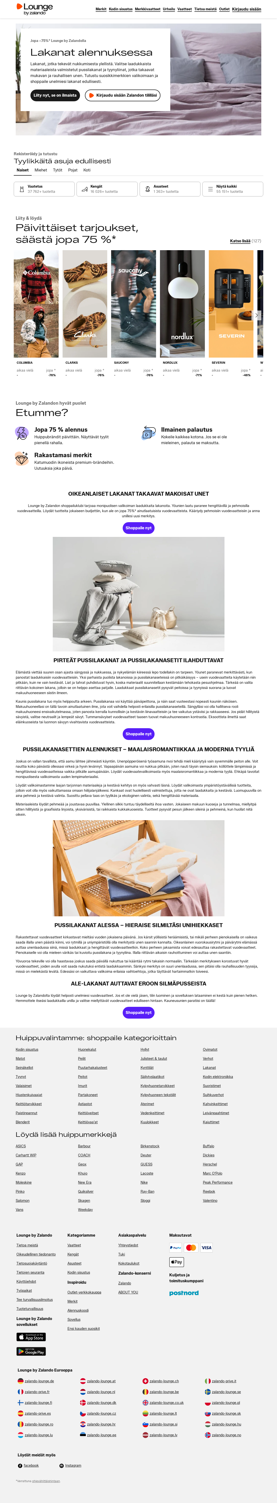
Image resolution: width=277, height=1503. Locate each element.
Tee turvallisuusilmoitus (34, 1300)
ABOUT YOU (128, 1292)
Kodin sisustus (78, 1272)
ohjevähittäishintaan (46, 1481)
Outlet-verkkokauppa (84, 1292)
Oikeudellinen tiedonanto (36, 1254)
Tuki (121, 1254)
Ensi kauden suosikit (83, 1329)
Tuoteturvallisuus (29, 1309)
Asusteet (74, 1263)
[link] (246, 9)
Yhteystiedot (128, 1245)
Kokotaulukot (128, 1263)
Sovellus (73, 1320)
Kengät (73, 1254)
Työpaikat (24, 1291)
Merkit (72, 1301)
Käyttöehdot (26, 1282)
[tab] (23, 170)
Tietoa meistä (27, 1245)
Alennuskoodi (78, 1311)
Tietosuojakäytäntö (31, 1263)
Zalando (124, 1283)
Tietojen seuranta (30, 1272)
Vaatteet (74, 1245)
